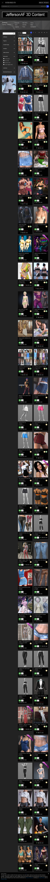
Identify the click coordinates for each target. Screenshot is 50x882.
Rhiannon (21, 198)
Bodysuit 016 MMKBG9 (24, 253)
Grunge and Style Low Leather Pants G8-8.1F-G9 (29, 532)
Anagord (37, 86)
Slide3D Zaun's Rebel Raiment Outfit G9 (27, 395)
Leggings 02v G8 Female (24, 668)
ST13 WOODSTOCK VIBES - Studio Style (28, 280)
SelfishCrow (38, 866)
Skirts (31, 24)
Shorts (32, 22)
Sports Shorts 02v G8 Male (24, 449)
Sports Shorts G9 (22, 505)
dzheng (21, 57)
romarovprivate (38, 698)
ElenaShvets (38, 57)
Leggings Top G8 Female (24, 780)
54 (39, 32)
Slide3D (37, 255)
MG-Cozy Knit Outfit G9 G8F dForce (26, 614)
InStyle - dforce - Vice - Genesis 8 (26, 560)
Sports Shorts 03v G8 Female (40, 112)
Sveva (21, 171)
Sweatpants (33, 26)
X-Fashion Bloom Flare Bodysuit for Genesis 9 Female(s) (31, 753)
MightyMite (22, 255)
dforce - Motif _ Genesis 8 (40, 724)
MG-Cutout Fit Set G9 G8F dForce (26, 478)
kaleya (37, 727)
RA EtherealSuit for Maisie (40, 614)
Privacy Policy (4, 879)
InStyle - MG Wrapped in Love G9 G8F (27, 641)
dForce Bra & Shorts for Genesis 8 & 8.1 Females (29, 139)
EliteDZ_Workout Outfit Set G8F (41, 505)
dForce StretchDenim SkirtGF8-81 (26, 587)
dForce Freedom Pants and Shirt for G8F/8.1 (28, 112)
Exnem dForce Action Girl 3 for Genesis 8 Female (29, 863)
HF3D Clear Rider (22, 224)
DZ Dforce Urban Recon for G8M (26, 366)
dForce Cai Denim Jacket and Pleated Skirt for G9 (29, 84)
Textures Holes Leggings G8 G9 (41, 532)
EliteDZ (37, 508)
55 (41, 32)
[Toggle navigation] (2, 2)
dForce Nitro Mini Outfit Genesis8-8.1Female (28, 807)
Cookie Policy (41, 877)
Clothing (4, 24)
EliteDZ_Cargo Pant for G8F (25, 834)
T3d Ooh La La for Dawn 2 (40, 478)
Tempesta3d (38, 481)
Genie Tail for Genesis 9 (39, 168)
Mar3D (21, 115)
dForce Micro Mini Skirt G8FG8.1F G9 (27, 168)
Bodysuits (17, 22)
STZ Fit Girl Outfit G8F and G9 (41, 338)
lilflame (21, 535)
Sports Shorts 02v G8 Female (40, 422)
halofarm (21, 227)
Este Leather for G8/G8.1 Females (26, 195)
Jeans (16, 24)
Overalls (24, 24)
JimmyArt (21, 311)
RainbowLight (22, 142)
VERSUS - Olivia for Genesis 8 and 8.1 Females (29, 724)
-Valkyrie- (21, 562)
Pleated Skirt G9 (22, 422)
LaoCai (21, 86)
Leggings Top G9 (22, 695)
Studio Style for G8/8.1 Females (41, 309)
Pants (24, 26)
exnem (37, 562)
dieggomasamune (39, 171)
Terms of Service (29, 877)
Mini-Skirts (25, 22)
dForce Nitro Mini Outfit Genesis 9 (41, 807)
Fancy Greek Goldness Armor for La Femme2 (28, 338)
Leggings (17, 26)
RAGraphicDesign (39, 616)
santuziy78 (37, 340)
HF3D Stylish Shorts (38, 449)
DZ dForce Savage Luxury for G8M (26, 55)
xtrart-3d (37, 142)
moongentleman (38, 198)
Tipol (21, 340)
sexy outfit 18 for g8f (23, 309)
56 (44, 32)
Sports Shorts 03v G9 (39, 55)
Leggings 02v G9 (38, 668)
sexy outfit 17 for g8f (38, 780)
